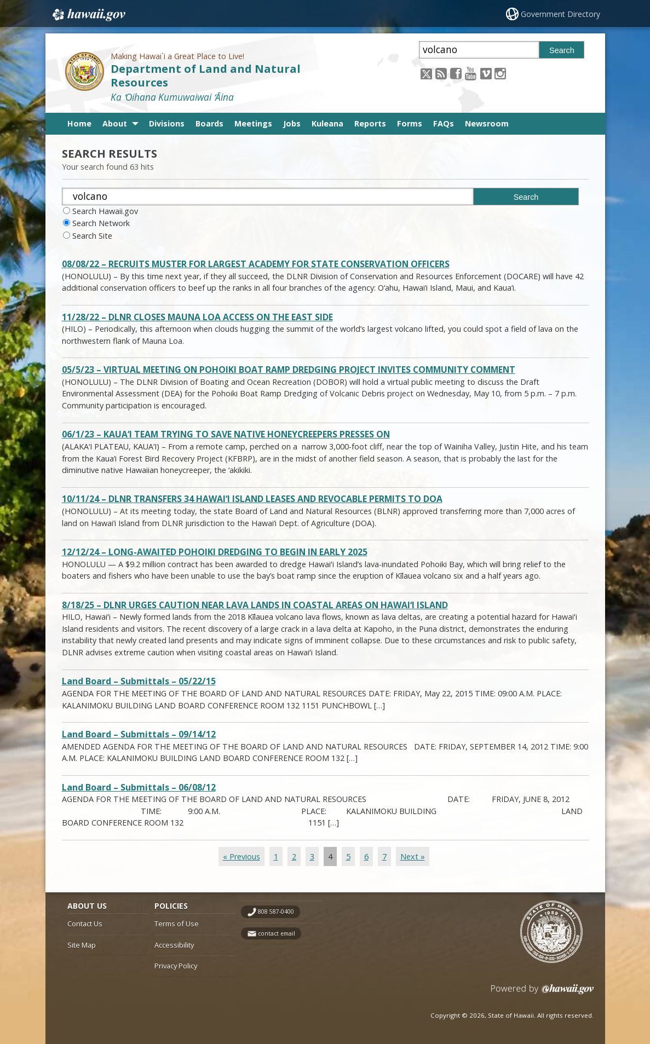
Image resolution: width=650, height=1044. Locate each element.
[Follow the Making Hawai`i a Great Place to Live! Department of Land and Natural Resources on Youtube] (470, 73)
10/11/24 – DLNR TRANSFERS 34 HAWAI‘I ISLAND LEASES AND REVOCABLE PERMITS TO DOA (252, 499)
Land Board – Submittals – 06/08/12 (139, 787)
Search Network (101, 223)
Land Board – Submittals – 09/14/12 (139, 734)
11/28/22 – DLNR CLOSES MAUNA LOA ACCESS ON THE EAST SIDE (197, 317)
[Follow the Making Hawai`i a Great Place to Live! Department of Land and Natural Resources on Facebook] (456, 73)
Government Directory (560, 14)
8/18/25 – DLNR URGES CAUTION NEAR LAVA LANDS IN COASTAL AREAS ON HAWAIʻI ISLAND (255, 605)
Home (79, 123)
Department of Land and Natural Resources (206, 75)
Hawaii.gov (88, 15)
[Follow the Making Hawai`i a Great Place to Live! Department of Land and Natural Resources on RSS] (441, 73)
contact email (276, 933)
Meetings (253, 123)
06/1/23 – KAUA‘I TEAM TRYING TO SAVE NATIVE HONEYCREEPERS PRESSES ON (226, 434)
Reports (370, 123)
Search (561, 50)
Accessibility (174, 945)
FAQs (443, 123)
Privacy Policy (175, 966)
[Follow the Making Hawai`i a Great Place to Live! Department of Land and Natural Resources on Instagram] (500, 73)
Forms (409, 123)
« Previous (241, 856)
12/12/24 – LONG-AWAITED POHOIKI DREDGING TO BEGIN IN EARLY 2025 (214, 552)
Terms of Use (176, 923)
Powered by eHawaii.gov (542, 993)
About (114, 123)
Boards (209, 123)
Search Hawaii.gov (105, 211)
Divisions (167, 123)
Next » (412, 856)
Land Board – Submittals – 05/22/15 (139, 681)
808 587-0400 (276, 911)
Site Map (81, 945)
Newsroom (487, 123)
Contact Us (84, 923)
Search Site (92, 235)
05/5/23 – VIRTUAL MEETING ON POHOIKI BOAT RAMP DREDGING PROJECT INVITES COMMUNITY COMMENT (288, 370)
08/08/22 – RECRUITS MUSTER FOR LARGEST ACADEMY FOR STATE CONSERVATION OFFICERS (256, 264)
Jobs (292, 123)
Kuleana (327, 123)
